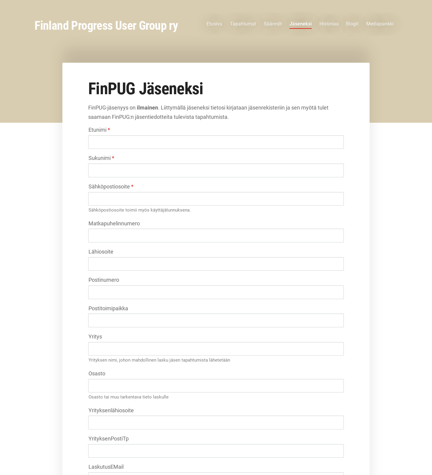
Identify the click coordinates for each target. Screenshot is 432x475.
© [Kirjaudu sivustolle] (89, 458)
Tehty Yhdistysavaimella (326, 457)
